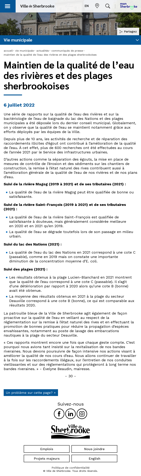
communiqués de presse (67, 50)
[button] (7, 5)
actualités (42, 50)
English (94, 458)
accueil (8, 50)
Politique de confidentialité (71, 467)
